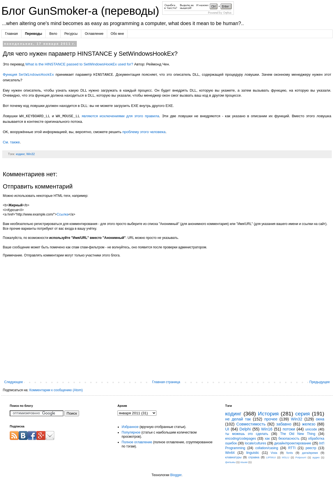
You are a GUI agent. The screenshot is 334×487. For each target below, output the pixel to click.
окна (320, 419)
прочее (270, 419)
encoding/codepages (240, 438)
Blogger (175, 475)
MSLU (285, 457)
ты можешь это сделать (246, 434)
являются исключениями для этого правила (120, 116)
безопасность (288, 438)
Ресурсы (70, 34)
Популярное (131, 432)
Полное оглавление (137, 442)
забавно (283, 424)
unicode (311, 429)
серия (302, 414)
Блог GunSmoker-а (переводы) (81, 11)
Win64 (230, 453)
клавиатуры (233, 457)
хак (267, 438)
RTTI (291, 448)
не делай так (238, 419)
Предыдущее (320, 382)
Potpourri (300, 457)
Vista (274, 452)
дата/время (310, 452)
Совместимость (251, 424)
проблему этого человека (144, 132)
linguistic (252, 453)
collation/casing (266, 448)
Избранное (130, 427)
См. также (11, 142)
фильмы (230, 462)
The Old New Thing (297, 434)
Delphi (245, 429)
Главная (11, 34)
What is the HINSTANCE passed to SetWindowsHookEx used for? (79, 64)
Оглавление (94, 34)
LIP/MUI (271, 457)
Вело (53, 34)
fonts (289, 452)
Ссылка (62, 214)
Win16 (266, 429)
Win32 (30, 154)
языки (243, 462)
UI (227, 429)
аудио (316, 457)
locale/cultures (255, 443)
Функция (28, 75)
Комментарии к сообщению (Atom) (56, 390)
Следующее (13, 382)
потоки (289, 429)
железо (308, 424)
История (268, 414)
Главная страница (166, 382)
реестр (311, 448)
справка (253, 457)
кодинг (20, 154)
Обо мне (117, 34)
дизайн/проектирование (292, 443)
